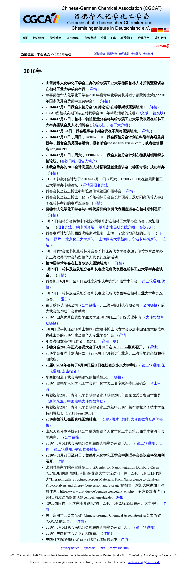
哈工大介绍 (119, 125)
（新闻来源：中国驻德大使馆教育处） (76, 401)
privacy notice (70, 548)
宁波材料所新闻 (144, 239)
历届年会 (112, 53)
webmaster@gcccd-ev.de (144, 562)
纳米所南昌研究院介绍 (117, 227)
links (102, 548)
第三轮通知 (151, 281)
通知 (64, 299)
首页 (25, 37)
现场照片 (111, 419)
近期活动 (99, 53)
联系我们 (126, 37)
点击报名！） (73, 371)
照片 (57, 239)
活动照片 (136, 53)
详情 (93, 89)
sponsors (89, 548)
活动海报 (148, 53)
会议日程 (68, 161)
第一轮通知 (145, 527)
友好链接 (160, 37)
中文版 (143, 113)
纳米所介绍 (85, 227)
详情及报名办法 (95, 185)
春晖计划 (124, 53)
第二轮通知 (151, 365)
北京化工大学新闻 (79, 239)
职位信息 (73, 37)
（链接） (118, 377)
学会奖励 (90, 37)
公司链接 (89, 305)
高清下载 (109, 341)
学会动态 (55, 37)
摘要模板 (90, 449)
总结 (125, 419)
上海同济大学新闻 (113, 239)
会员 (104, 37)
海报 (77, 449)
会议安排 (146, 227)
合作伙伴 (143, 37)
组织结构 (38, 37)
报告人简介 (86, 161)
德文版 (158, 113)
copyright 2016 (119, 548)
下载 (113, 37)
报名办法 (98, 125)
